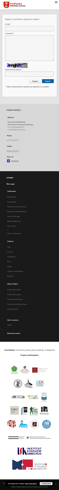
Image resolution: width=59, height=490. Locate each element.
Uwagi (9, 266)
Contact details (12, 309)
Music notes (11, 226)
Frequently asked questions (17, 304)
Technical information (15, 299)
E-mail (7, 24)
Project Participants (14, 294)
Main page (11, 184)
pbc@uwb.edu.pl (13, 151)
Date (9, 261)
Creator (10, 252)
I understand (46, 484)
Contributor (11, 257)
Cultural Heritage (13, 216)
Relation (10, 276)
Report (47, 81)
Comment (9, 33)
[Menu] (56, 2)
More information (31, 483)
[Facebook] (8, 161)
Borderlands (11, 197)
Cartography (11, 202)
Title (8, 247)
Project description (14, 290)
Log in (9, 325)
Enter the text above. (13, 70)
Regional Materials (14, 221)
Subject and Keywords (15, 271)
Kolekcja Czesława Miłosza (17, 211)
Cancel (35, 81)
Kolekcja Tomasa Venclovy (16, 207)
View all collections (14, 233)
